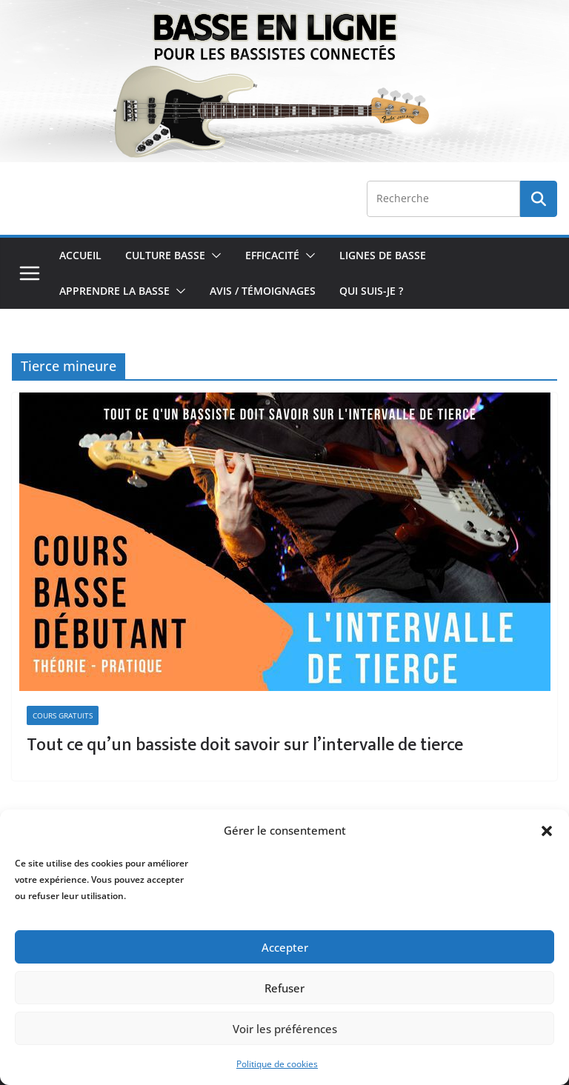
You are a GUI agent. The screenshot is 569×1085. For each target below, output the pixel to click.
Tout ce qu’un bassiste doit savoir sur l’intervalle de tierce (245, 745)
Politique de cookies (277, 1064)
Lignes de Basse (382, 255)
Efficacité (272, 255)
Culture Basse (165, 255)
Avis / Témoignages (263, 291)
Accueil (80, 255)
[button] (546, 831)
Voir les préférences (285, 1028)
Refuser (284, 988)
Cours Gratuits (63, 715)
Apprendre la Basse (114, 291)
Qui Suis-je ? (371, 291)
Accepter (285, 947)
